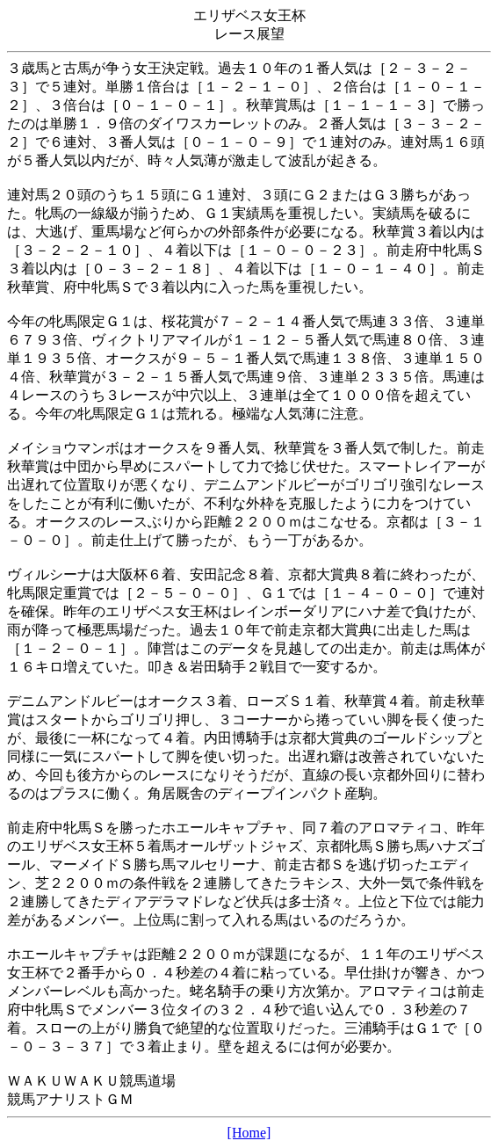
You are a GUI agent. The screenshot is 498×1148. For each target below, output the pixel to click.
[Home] (249, 1132)
